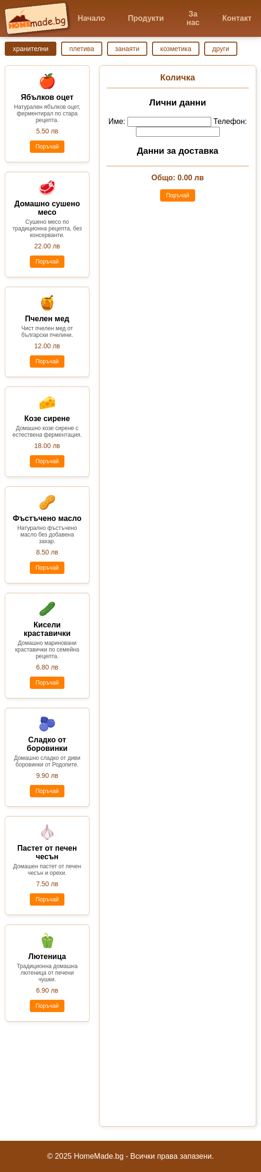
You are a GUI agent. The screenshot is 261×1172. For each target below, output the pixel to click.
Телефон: (230, 121)
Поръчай (47, 146)
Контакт (237, 18)
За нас (193, 18)
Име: (117, 121)
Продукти (146, 18)
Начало (91, 18)
